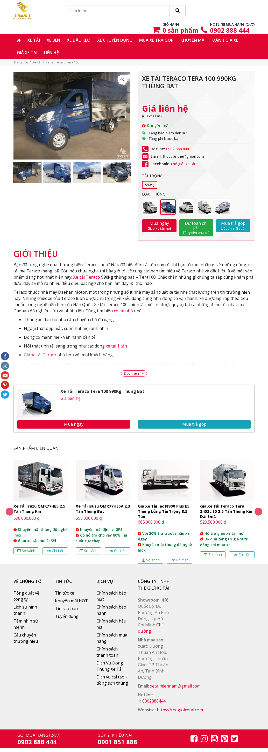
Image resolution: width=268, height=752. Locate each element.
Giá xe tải (27, 52)
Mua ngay (159, 225)
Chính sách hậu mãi (111, 624)
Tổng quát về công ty (26, 596)
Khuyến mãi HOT (71, 601)
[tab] (35, 251)
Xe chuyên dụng (114, 40)
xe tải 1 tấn (116, 346)
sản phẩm (180, 30)
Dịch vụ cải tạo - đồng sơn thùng (112, 680)
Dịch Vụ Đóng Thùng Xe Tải (109, 666)
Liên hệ (51, 52)
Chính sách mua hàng (111, 638)
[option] (27, 172)
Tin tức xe (64, 593)
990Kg (149, 185)
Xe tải (33, 40)
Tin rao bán (66, 608)
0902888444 (154, 701)
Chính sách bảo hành (111, 610)
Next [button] (261, 512)
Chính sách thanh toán (107, 652)
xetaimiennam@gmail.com (175, 686)
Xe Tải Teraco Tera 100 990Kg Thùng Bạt (102, 391)
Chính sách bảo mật (111, 596)
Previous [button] (7, 512)
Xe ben (53, 40)
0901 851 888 (117, 741)
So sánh (26, 550)
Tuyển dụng (67, 616)
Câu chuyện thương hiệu (25, 638)
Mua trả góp (233, 225)
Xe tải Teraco (86, 277)
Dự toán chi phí (196, 227)
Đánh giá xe (225, 40)
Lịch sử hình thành (25, 610)
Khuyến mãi (193, 40)
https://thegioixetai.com (180, 710)
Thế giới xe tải (182, 163)
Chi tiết (55, 550)
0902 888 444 (229, 30)
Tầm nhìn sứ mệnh (25, 624)
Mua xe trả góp (156, 40)
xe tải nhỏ (123, 311)
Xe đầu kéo (78, 40)
